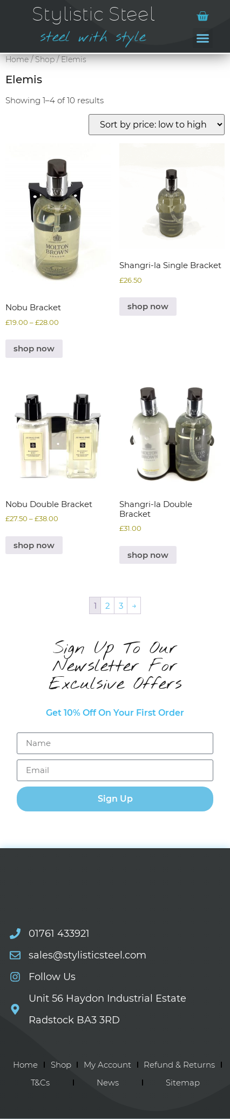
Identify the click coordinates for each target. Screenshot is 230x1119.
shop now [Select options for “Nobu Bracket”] (34, 348)
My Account (107, 1065)
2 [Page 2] (107, 606)
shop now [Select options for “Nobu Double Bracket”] (34, 545)
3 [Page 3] (121, 606)
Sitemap (183, 1082)
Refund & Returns (179, 1065)
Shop (45, 59)
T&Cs (40, 1082)
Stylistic (93, 14)
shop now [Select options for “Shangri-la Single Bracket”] (147, 306)
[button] (203, 38)
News (108, 1082)
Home (17, 59)
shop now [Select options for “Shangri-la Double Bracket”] (147, 555)
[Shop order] (157, 124)
